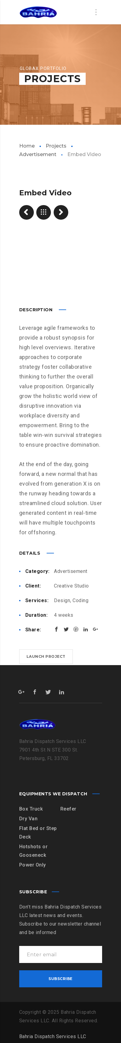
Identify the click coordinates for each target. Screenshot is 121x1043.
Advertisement (70, 570)
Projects (56, 146)
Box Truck (31, 807)
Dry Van (28, 817)
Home (27, 146)
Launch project (46, 655)
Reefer (68, 807)
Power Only (32, 863)
